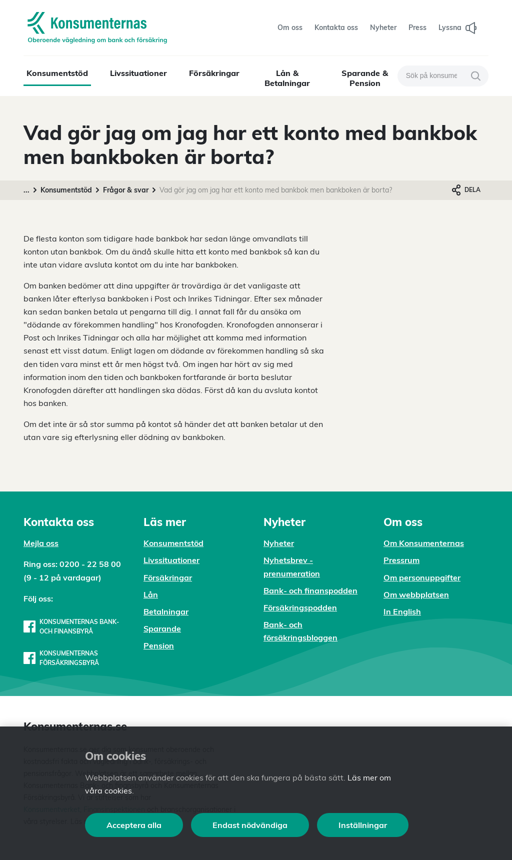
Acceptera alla (134, 825)
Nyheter (279, 543)
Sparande (162, 629)
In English (402, 611)
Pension (159, 645)
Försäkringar (214, 73)
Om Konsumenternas (424, 543)
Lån (151, 595)
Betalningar (166, 611)
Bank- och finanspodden (311, 591)
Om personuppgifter (422, 577)
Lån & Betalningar (287, 78)
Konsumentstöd (57, 73)
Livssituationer (138, 73)
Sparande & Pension (365, 78)
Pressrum (402, 560)
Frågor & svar (125, 190)
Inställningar (362, 825)
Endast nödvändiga (250, 825)
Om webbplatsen (416, 595)
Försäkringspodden (300, 607)
